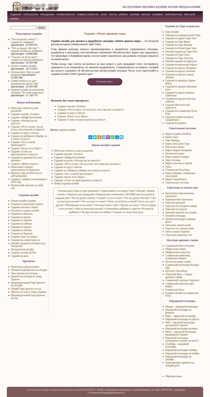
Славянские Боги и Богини (179, 245)
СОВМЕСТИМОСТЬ (88, 14)
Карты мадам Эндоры (177, 156)
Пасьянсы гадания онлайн (25, 210)
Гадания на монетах (21, 213)
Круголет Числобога (176, 270)
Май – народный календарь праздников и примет (180, 324)
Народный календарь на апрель (182, 319)
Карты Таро (171, 137)
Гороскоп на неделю (176, 209)
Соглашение (94, 392)
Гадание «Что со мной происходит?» (23, 143)
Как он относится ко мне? (90, 208)
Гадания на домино (175, 123)
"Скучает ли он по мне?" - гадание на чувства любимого (27, 58)
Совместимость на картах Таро (117, 190)
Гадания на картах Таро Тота (180, 38)
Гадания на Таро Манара (178, 44)
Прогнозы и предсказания (25, 266)
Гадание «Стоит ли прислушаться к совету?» (24, 153)
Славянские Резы (174, 289)
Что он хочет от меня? (94, 201)
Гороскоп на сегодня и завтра (181, 206)
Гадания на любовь (21, 230)
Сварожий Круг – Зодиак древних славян (178, 275)
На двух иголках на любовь (96, 212)
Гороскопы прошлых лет (178, 235)
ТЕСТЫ (113, 14)
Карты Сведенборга (176, 179)
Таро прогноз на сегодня (24, 273)
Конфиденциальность (113, 392)
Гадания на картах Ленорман (180, 68)
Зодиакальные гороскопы (179, 199)
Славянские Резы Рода (177, 169)
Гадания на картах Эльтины (180, 71)
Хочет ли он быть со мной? (122, 201)
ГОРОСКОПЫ (30, 14)
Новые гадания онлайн (66, 183)
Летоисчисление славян (178, 261)
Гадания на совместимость (25, 240)
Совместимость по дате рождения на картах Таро (24, 82)
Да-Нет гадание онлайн (23, 65)
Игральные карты (174, 146)
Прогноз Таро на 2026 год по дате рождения (26, 174)
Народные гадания (21, 227)
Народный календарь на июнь (181, 328)
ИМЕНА (123, 14)
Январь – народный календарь (181, 306)
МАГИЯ (146, 14)
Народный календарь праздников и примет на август (182, 339)
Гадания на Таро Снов (177, 54)
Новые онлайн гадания (23, 200)
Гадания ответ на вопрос (24, 236)
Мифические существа (177, 252)
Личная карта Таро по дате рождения (79, 190)
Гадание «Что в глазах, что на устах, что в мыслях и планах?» (28, 128)
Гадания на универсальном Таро (182, 35)
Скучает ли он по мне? (110, 198)
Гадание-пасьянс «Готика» (25, 114)
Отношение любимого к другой (123, 208)
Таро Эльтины (173, 160)
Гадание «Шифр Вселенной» (26, 117)
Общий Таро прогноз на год (26, 288)
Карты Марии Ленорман (178, 150)
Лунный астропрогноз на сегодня (29, 270)
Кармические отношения (109, 194)
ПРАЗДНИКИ (47, 14)
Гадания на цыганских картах (181, 64)
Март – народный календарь (180, 316)
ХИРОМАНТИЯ (173, 14)
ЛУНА (104, 14)
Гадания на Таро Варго (177, 41)
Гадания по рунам (20, 217)
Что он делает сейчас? (84, 198)
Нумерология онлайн (22, 249)
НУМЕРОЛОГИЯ (65, 14)
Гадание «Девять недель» (24, 163)
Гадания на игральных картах (27, 204)
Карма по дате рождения (81, 194)
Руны (168, 166)
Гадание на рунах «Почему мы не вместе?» (77, 160)
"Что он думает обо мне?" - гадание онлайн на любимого (27, 49)
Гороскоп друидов (175, 202)
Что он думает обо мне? (137, 198)
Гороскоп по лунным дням (179, 228)
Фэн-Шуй (189, 14)
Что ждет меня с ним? (107, 205)
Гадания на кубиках (21, 223)
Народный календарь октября (181, 350)
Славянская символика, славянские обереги (177, 257)
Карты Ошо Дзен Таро (177, 143)
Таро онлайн (172, 31)
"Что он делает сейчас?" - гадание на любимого (24, 40)
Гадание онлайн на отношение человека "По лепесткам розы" (27, 91)
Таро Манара (172, 140)
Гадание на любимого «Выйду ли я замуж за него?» (29, 137)
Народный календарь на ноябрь (182, 353)
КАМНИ (14, 18)
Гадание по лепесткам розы (128, 212)
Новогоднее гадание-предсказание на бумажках (25, 168)
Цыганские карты (174, 153)
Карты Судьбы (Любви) (178, 133)
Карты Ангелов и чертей (178, 163)
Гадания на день (19, 256)
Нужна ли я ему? (130, 205)
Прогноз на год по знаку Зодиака (28, 292)
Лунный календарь (175, 215)
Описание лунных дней (178, 225)
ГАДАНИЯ (15, 14)
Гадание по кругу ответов (25, 132)
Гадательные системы (177, 182)
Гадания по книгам (21, 220)
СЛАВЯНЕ (157, 14)
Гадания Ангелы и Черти (24, 207)
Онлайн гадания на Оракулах (181, 61)
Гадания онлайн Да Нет (23, 252)
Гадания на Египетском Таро (180, 48)
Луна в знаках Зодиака (177, 231)
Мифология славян (175, 249)
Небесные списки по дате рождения (73, 150)
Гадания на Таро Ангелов (179, 58)
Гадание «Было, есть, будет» (26, 148)
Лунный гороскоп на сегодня (180, 212)
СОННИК (135, 14)
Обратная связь (173, 376)
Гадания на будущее (22, 233)
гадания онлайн (67, 129)
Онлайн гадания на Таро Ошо (181, 51)
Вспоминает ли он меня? (79, 205)
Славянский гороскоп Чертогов (182, 280)
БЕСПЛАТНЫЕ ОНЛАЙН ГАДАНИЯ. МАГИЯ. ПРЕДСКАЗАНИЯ (161, 7)
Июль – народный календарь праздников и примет (180, 333)
